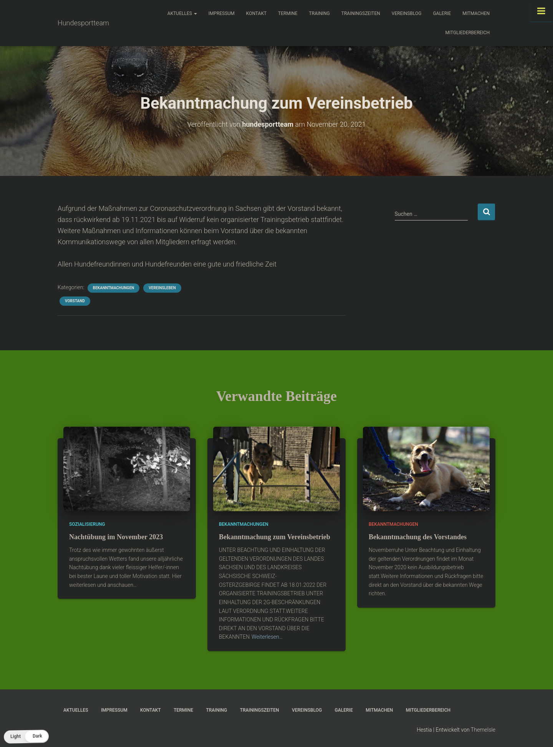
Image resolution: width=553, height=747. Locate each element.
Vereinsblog (407, 13)
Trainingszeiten (360, 13)
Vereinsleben (162, 288)
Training (319, 13)
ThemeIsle (483, 730)
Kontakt (256, 13)
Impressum (222, 13)
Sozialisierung (87, 524)
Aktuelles (182, 13)
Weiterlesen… (267, 637)
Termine (288, 13)
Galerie (442, 13)
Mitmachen (476, 13)
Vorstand (75, 301)
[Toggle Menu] (541, 11)
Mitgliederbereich (467, 32)
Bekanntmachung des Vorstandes (418, 537)
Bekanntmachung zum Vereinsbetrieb (274, 537)
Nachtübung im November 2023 (116, 537)
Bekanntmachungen (113, 288)
